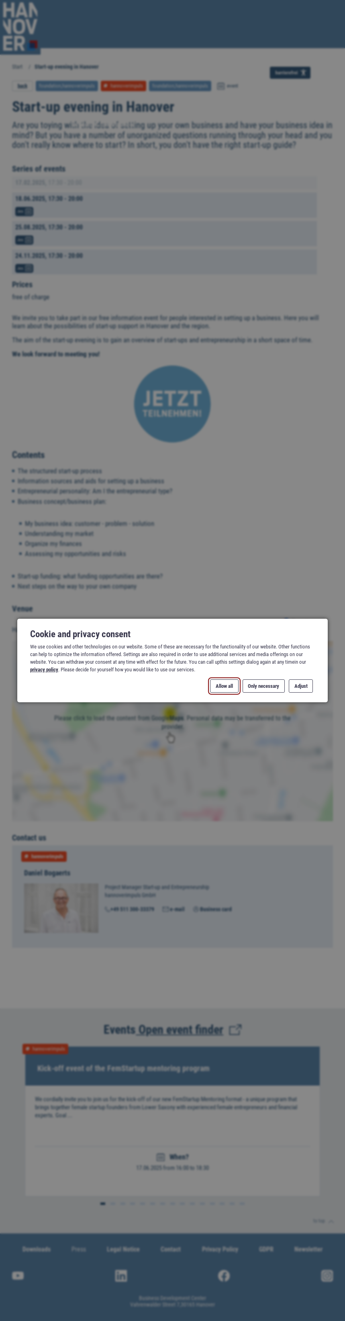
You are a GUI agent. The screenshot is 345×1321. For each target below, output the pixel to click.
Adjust (300, 686)
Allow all (224, 686)
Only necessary (263, 686)
